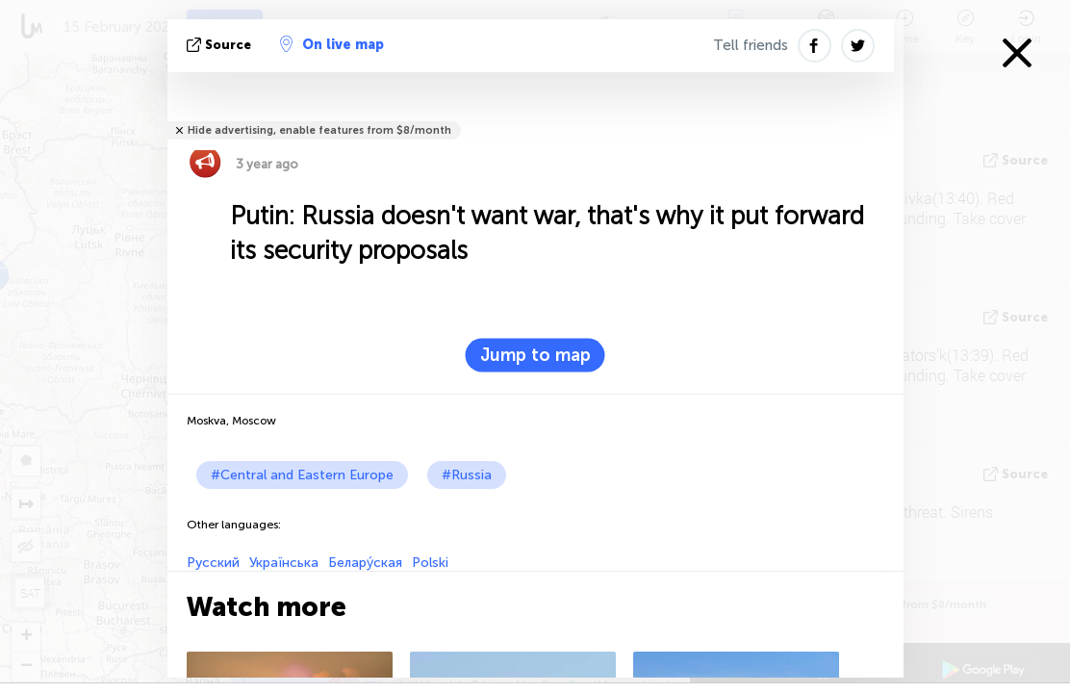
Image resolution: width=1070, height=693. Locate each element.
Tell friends (750, 45)
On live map (332, 44)
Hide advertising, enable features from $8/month (319, 130)
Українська (283, 562)
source (221, 45)
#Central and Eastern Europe (302, 475)
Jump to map (535, 355)
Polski (430, 562)
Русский (213, 562)
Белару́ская (365, 562)
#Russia (467, 475)
